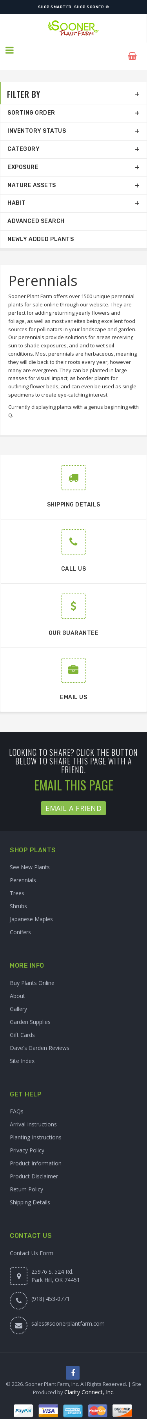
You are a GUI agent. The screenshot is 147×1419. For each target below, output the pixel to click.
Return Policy (26, 1178)
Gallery (18, 997)
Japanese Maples (31, 907)
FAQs (17, 1100)
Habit (16, 191)
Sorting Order (31, 101)
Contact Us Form (31, 1241)
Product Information (36, 1152)
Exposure (22, 155)
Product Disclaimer (34, 1165)
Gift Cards (22, 1023)
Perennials (23, 868)
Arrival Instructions (33, 1113)
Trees (17, 881)
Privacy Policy (27, 1139)
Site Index (22, 1049)
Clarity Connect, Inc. (89, 1382)
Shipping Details (30, 1191)
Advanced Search (36, 209)
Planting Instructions (36, 1126)
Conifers (20, 920)
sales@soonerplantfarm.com (68, 1311)
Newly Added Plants (40, 227)
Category (23, 137)
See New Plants (30, 855)
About (17, 984)
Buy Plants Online (32, 971)
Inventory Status (36, 119)
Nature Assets (31, 173)
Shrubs (18, 894)
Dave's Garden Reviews (39, 1036)
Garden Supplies (30, 1010)
